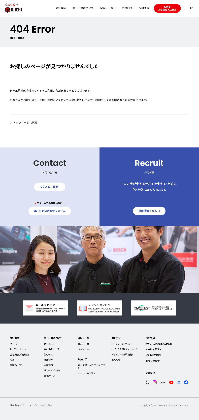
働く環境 (48, 354)
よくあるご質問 (153, 355)
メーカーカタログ (86, 373)
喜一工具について (53, 338)
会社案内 (14, 338)
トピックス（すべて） (121, 344)
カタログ (82, 359)
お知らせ (116, 338)
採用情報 (150, 338)
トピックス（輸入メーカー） (125, 349)
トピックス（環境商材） (122, 354)
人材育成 (48, 365)
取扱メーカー (84, 338)
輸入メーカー (84, 344)
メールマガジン (153, 349)
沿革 (12, 359)
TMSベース (50, 376)
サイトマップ (17, 405)
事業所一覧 (16, 365)
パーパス (14, 344)
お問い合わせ (152, 360)
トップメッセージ (18, 349)
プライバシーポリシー (40, 405)
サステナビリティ (52, 370)
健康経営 (48, 359)
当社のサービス (52, 349)
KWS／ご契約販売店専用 (159, 343)
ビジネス (48, 344)
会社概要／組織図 (19, 354)
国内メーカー (84, 349)
